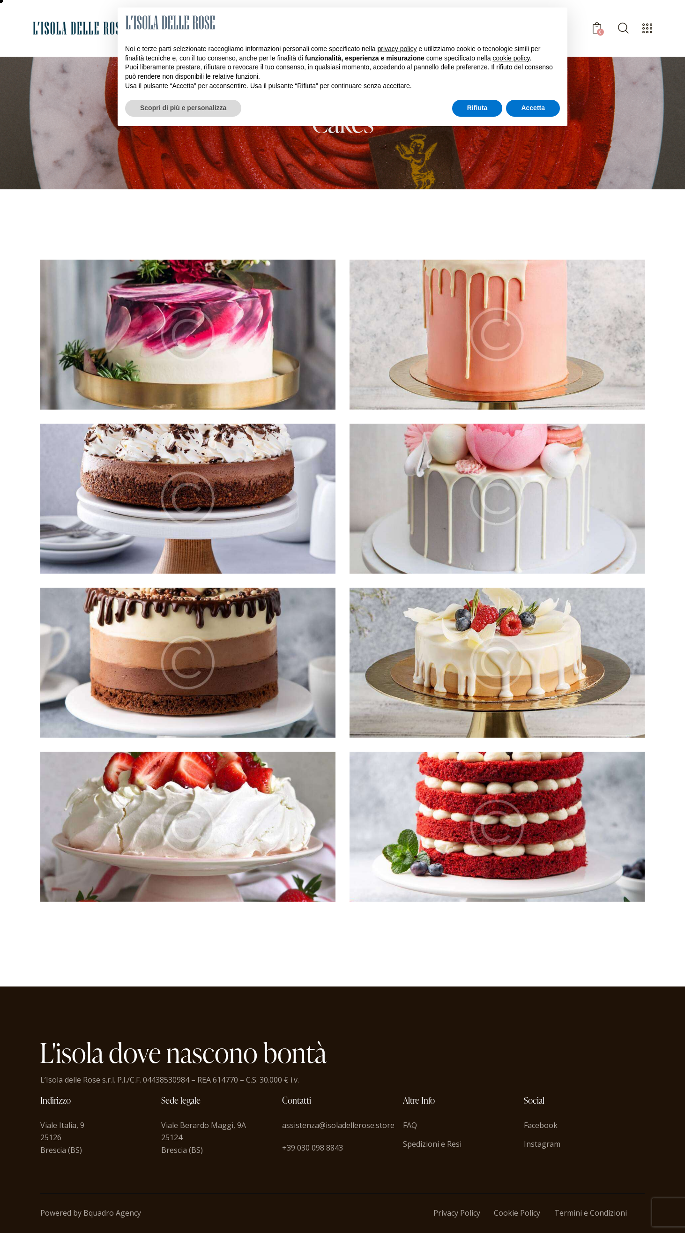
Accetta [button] (533, 108)
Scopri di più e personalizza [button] (183, 108)
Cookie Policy (517, 1213)
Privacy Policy (456, 1213)
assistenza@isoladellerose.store (338, 1125)
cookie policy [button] (510, 58)
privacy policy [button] (397, 48)
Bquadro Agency (112, 1213)
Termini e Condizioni (590, 1213)
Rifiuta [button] (477, 108)
